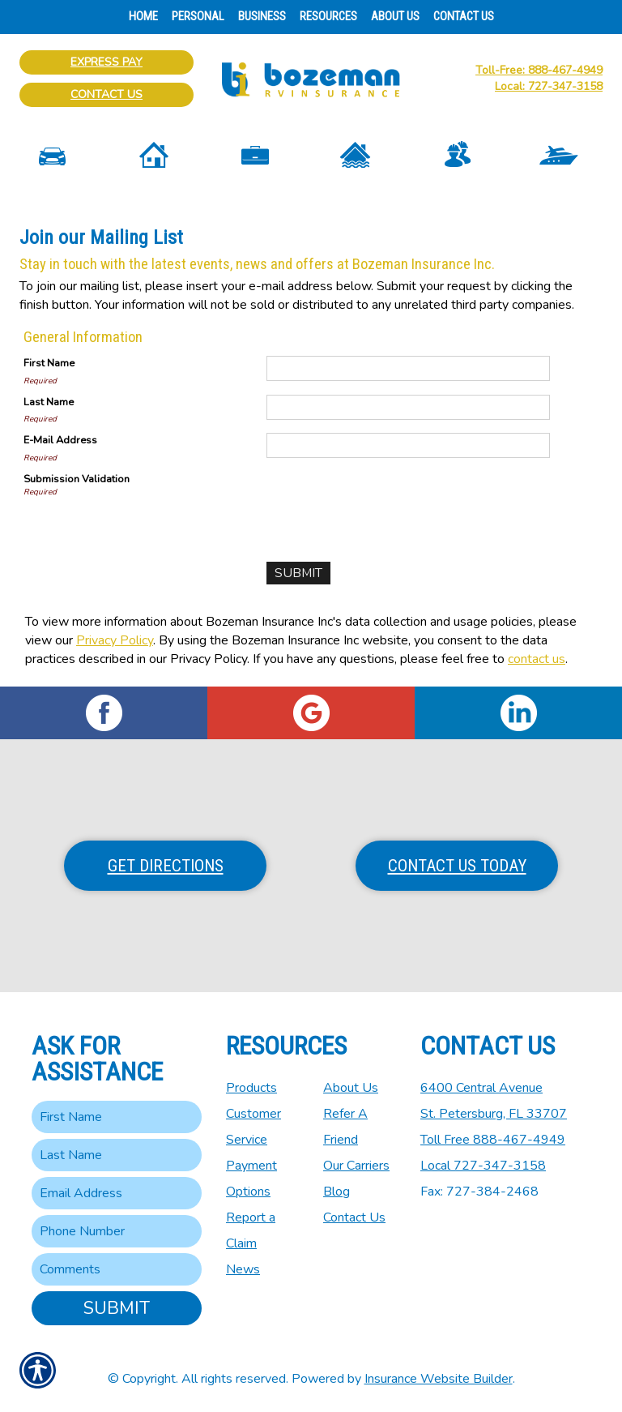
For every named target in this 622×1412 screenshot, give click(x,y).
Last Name (48, 402)
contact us (536, 659)
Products (251, 1088)
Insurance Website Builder (438, 1379)
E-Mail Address (60, 440)
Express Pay (106, 62)
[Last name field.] (117, 1155)
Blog (336, 1191)
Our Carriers (356, 1166)
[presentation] (389, 503)
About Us (350, 1088)
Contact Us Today (457, 865)
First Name (49, 363)
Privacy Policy (114, 640)
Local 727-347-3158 (483, 1166)
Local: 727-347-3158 (549, 86)
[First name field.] (117, 1117)
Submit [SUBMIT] (116, 1308)
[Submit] (298, 573)
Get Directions (166, 865)
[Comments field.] (117, 1269)
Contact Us (106, 94)
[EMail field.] (117, 1193)
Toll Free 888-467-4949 (492, 1140)
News (243, 1269)
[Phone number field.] (117, 1231)
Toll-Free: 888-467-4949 (539, 70)
